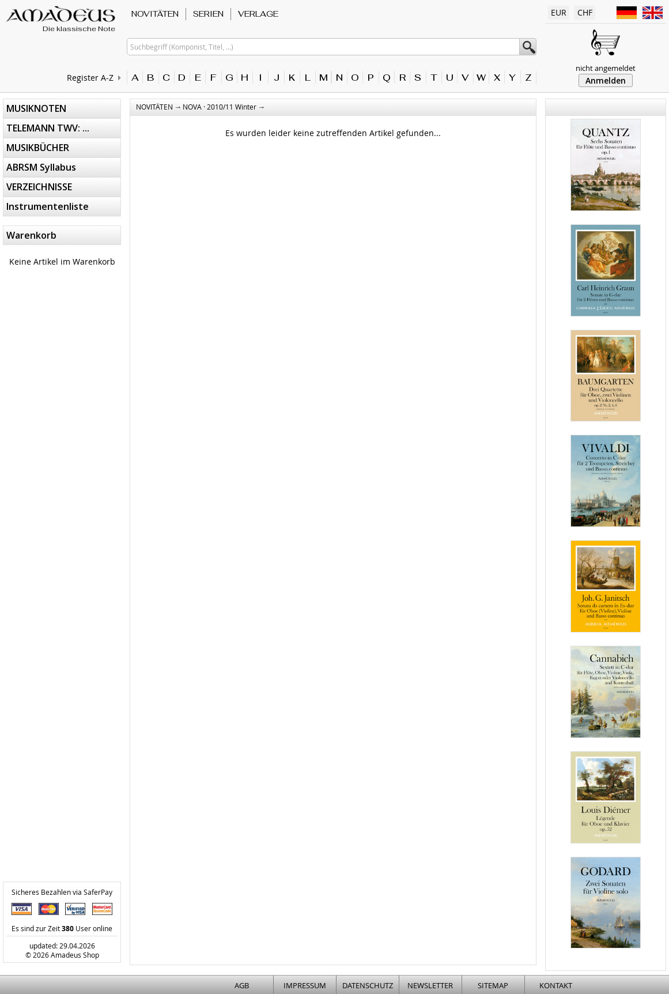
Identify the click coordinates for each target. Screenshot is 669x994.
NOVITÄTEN (155, 14)
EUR (559, 12)
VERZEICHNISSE (39, 186)
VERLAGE (258, 14)
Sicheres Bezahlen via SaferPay (62, 892)
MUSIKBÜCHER (37, 147)
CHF (585, 12)
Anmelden (605, 80)
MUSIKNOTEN (36, 108)
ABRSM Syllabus (41, 167)
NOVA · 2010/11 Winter (219, 106)
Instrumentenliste (47, 206)
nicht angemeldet (606, 68)
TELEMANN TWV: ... (47, 128)
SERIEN (208, 14)
